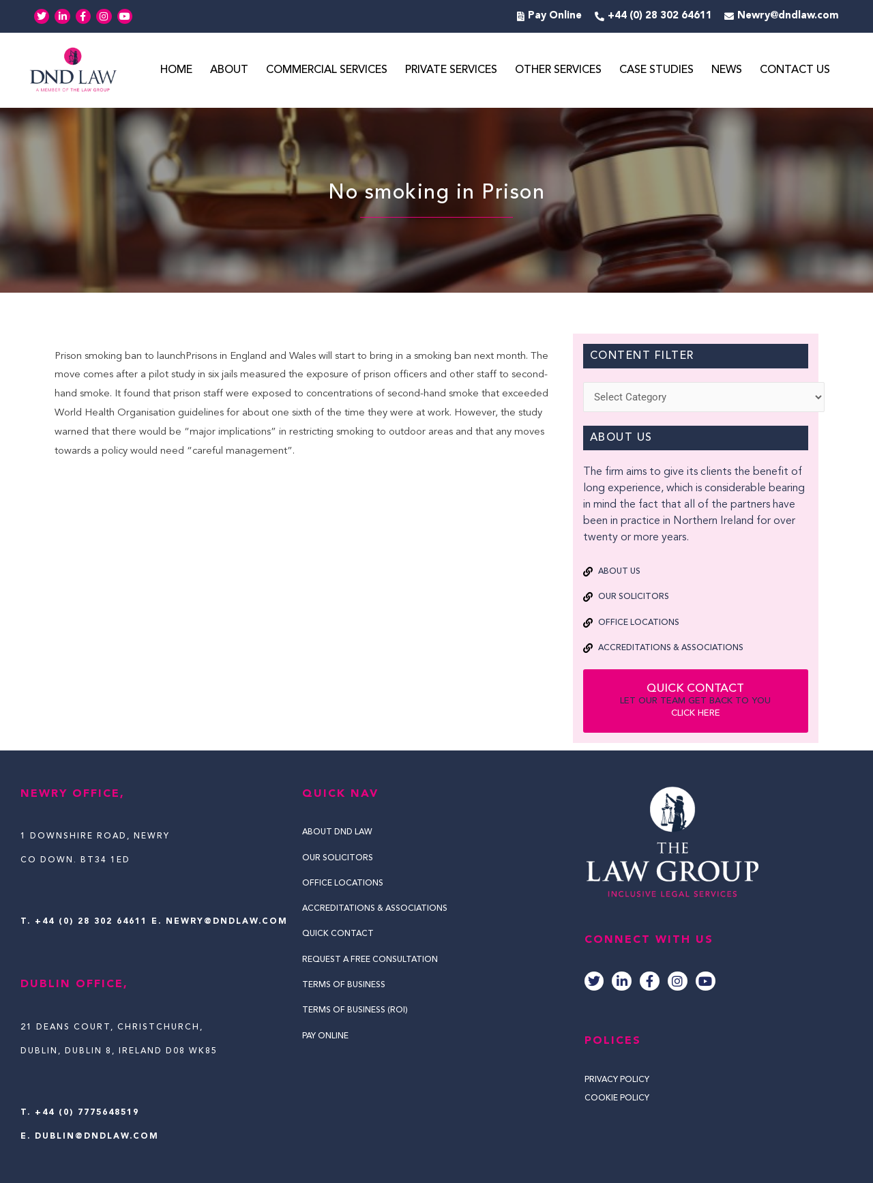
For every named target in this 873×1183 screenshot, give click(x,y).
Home (176, 70)
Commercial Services (326, 70)
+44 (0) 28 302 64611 (91, 922)
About (229, 70)
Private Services (451, 70)
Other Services (558, 70)
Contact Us (795, 70)
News (726, 70)
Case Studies (656, 70)
